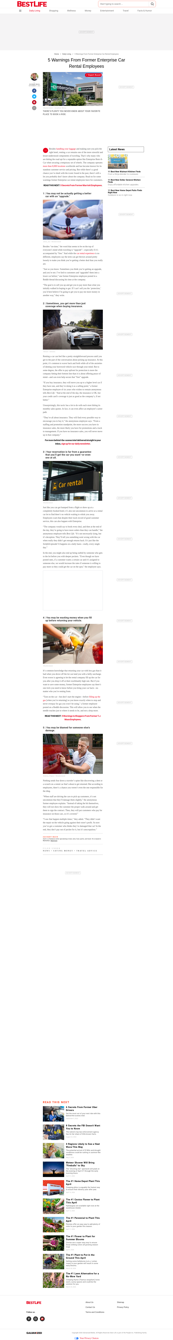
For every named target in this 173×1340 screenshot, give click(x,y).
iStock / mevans (49, 351)
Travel (126, 10)
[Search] (152, 4)
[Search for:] (123, 4)
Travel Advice (87, 851)
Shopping (53, 10)
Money (88, 10)
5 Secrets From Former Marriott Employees (81, 185)
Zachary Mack (34, 84)
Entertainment (107, 10)
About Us (89, 1302)
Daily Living (34, 10)
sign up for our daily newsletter (75, 443)
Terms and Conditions (95, 1312)
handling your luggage (66, 149)
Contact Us (90, 1307)
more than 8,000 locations (54, 166)
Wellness (71, 10)
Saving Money (63, 851)
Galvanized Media (89, 1333)
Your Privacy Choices (86, 1338)
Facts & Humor (145, 10)
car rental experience (86, 253)
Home (56, 54)
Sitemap (120, 1302)
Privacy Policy (123, 1307)
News (46, 851)
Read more (54, 840)
